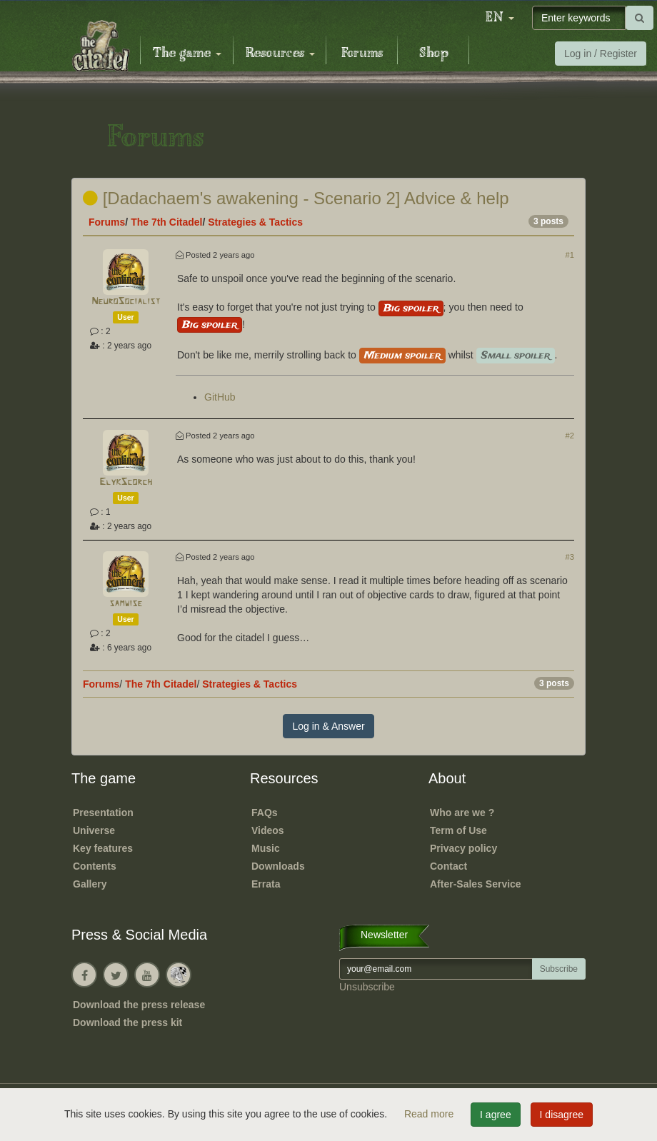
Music (265, 848)
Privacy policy (463, 848)
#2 (570, 435)
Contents (94, 866)
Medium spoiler (402, 355)
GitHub (220, 397)
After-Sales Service (475, 884)
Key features (103, 848)
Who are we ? (462, 812)
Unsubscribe (367, 986)
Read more (430, 1114)
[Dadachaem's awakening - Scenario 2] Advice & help (296, 198)
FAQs (264, 812)
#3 (570, 557)
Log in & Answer (328, 726)
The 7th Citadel (166, 222)
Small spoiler (515, 355)
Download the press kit (127, 1022)
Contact (448, 866)
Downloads (278, 866)
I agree (495, 1114)
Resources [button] (280, 53)
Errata (265, 884)
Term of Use (458, 830)
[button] (500, 18)
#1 (570, 255)
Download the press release (139, 1004)
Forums (362, 53)
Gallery (89, 884)
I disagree (561, 1114)
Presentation (103, 812)
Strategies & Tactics (255, 222)
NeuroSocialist (125, 301)
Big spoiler (410, 308)
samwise (125, 603)
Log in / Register (600, 53)
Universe (94, 830)
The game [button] (187, 53)
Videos (267, 830)
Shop (433, 53)
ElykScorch (125, 482)
